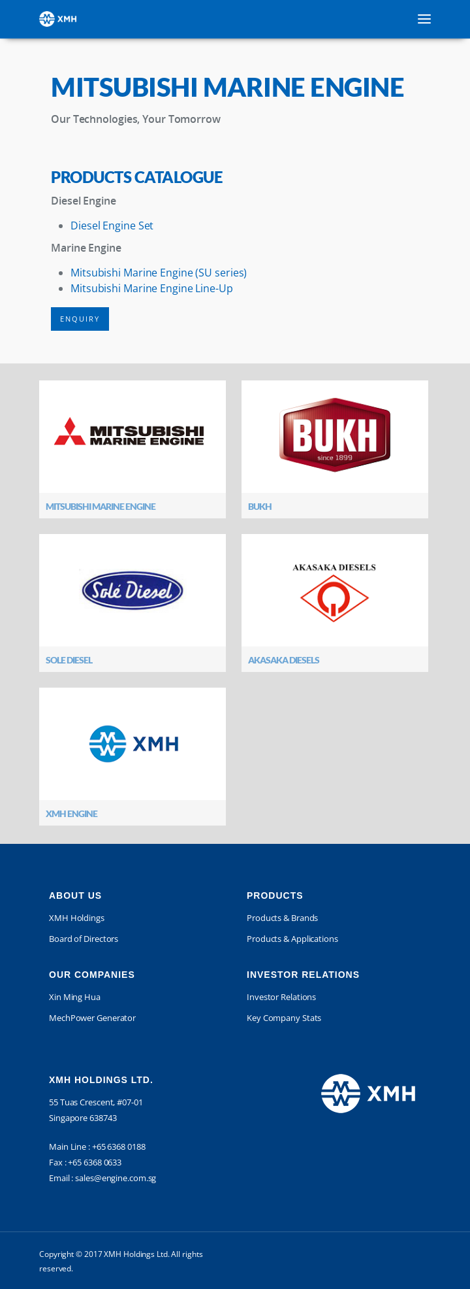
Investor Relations (281, 997)
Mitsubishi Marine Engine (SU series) (158, 272)
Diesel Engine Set (111, 225)
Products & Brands (282, 918)
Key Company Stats (284, 1018)
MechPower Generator (92, 1018)
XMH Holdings (76, 918)
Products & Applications (292, 939)
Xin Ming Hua (75, 997)
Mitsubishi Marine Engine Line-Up (151, 288)
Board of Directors (83, 939)
